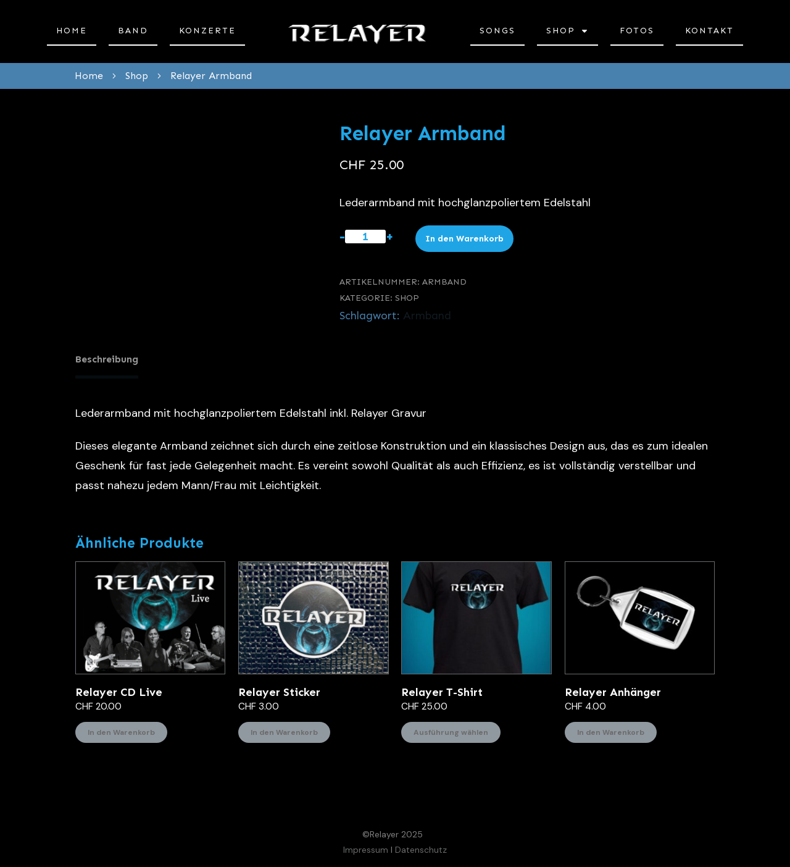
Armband (427, 315)
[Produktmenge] (365, 236)
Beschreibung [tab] (106, 359)
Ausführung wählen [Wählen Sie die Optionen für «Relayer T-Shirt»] (451, 728)
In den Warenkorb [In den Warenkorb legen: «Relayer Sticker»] (284, 728)
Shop (407, 298)
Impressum (365, 846)
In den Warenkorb (464, 238)
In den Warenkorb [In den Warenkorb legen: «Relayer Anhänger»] (610, 728)
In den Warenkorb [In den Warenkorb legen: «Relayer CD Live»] (121, 728)
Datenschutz (421, 846)
